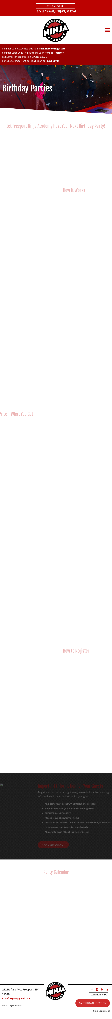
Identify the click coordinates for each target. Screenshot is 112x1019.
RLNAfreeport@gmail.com (16, 998)
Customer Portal (55, 6)
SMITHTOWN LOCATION (92, 1003)
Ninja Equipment (101, 1010)
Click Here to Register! (52, 48)
